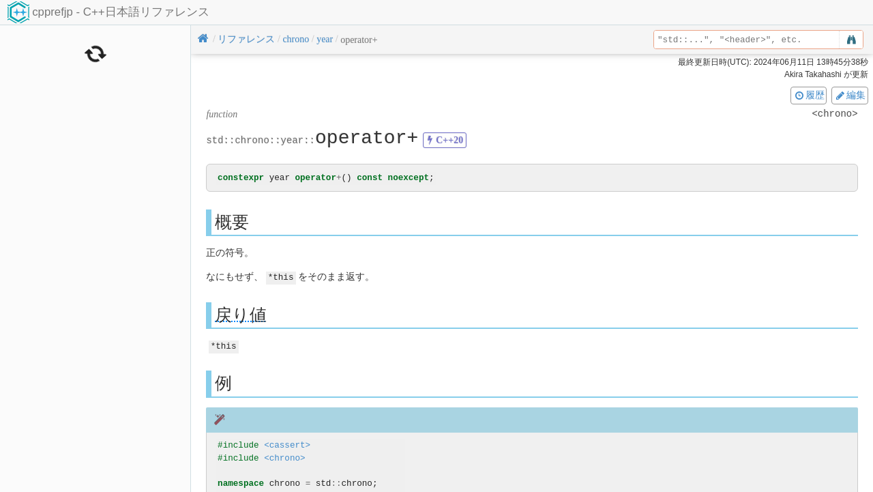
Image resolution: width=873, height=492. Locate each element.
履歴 (809, 94)
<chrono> (284, 457)
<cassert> (287, 444)
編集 (849, 94)
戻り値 (241, 315)
